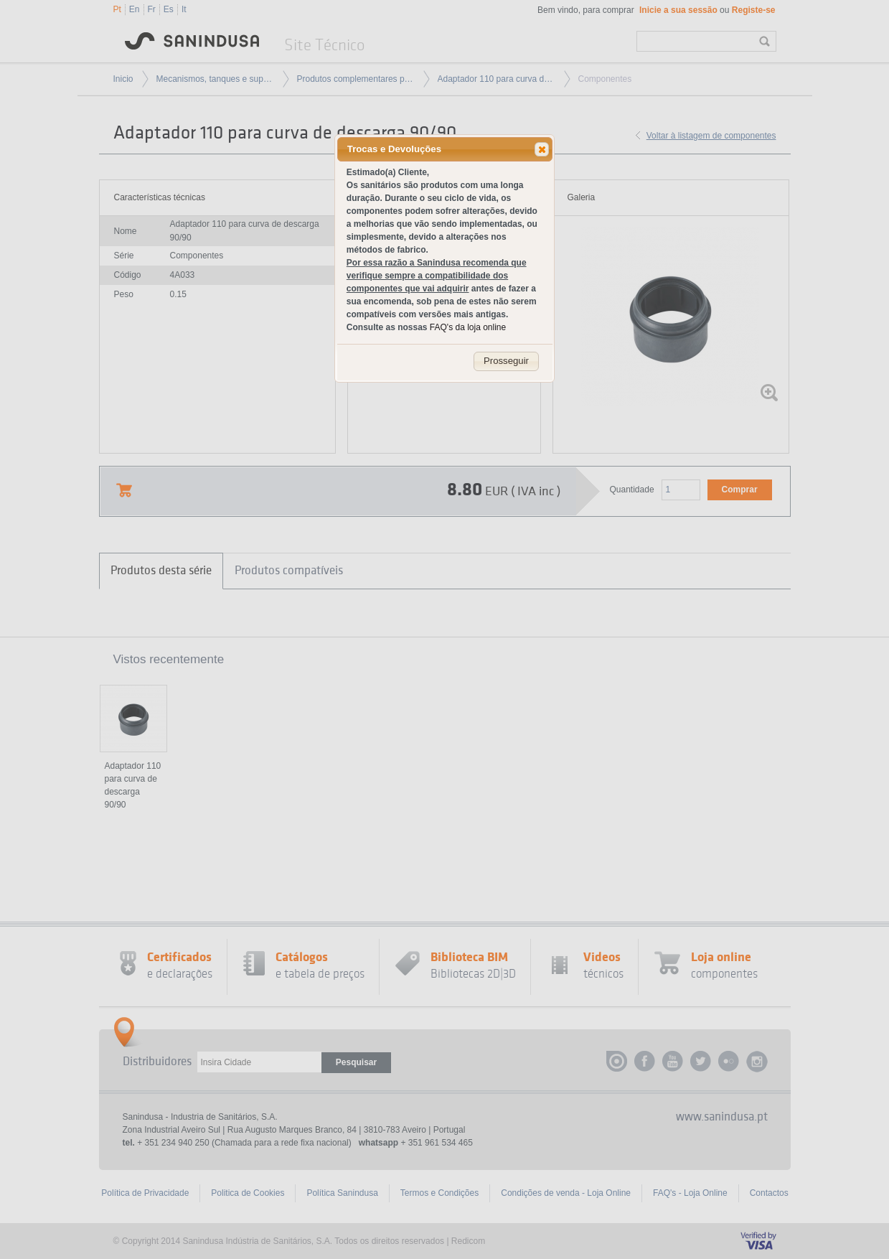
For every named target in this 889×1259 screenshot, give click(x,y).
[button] (542, 149)
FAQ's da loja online (468, 327)
